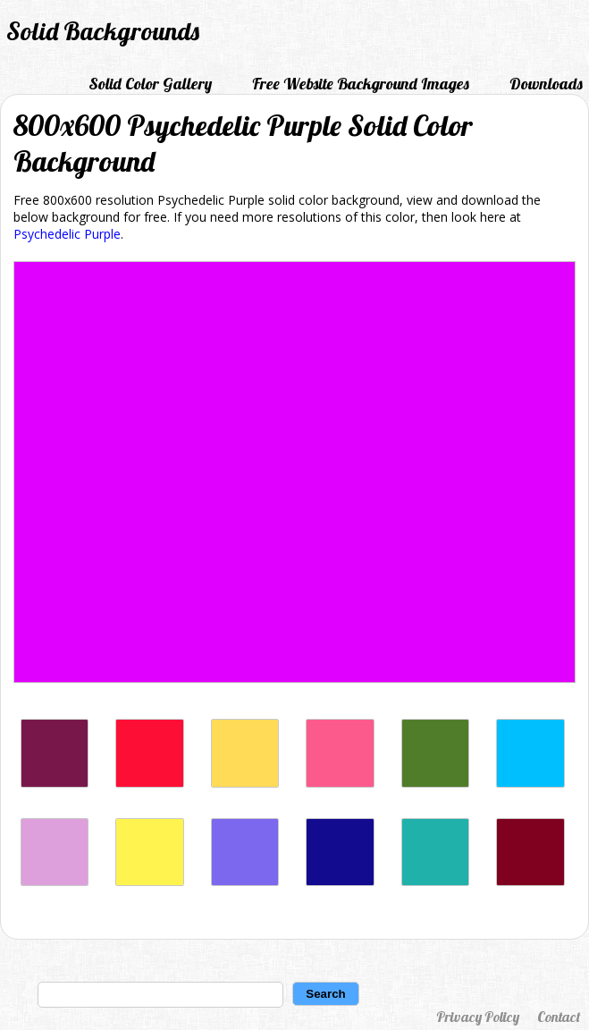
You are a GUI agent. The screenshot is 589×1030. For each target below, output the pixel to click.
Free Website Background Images (360, 83)
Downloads (546, 83)
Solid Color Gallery (150, 83)
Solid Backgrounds (102, 30)
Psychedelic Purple (67, 233)
